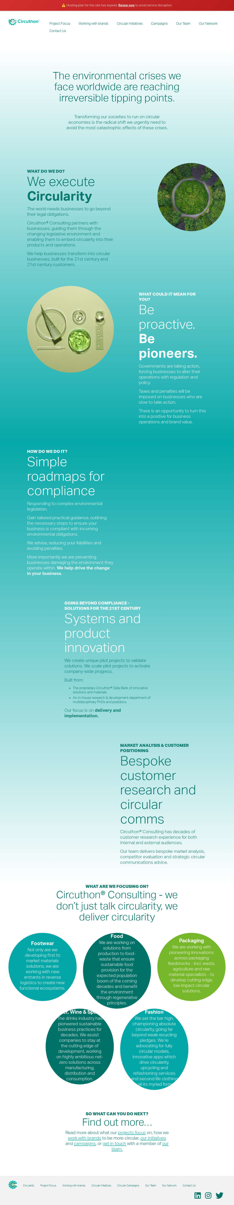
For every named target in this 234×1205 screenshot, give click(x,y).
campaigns (85, 1143)
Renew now (126, 5)
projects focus (132, 1132)
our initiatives (153, 1138)
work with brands (84, 1138)
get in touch (114, 1143)
